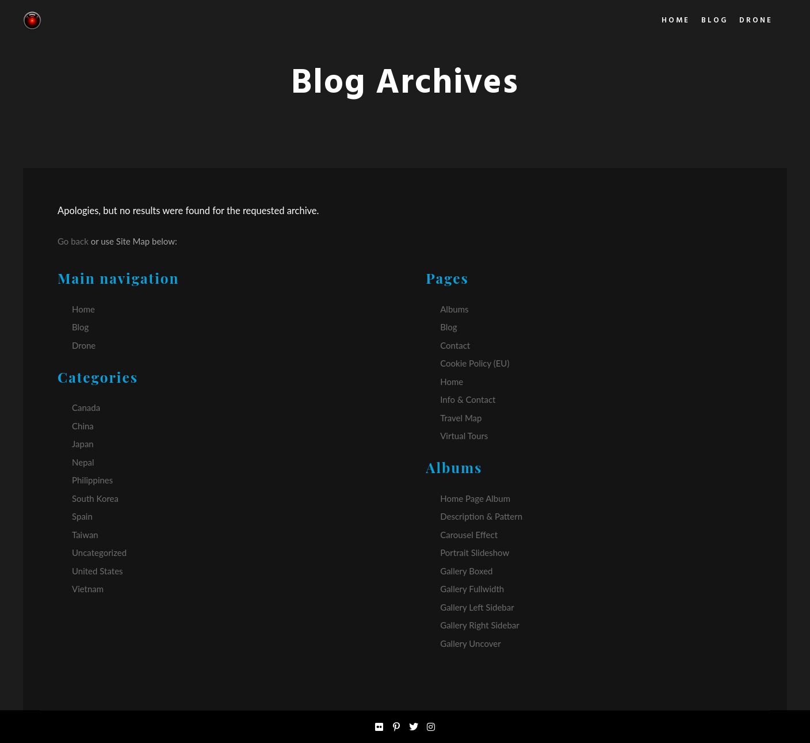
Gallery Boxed (466, 571)
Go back (73, 241)
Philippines (92, 480)
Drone (83, 345)
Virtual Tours (464, 435)
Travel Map (461, 418)
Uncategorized (99, 552)
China (83, 426)
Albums (454, 309)
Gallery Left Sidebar (477, 607)
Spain (82, 516)
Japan (83, 444)
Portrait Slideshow (474, 552)
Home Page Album (475, 498)
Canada (86, 407)
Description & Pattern (481, 516)
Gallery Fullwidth (472, 589)
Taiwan (85, 534)
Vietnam (88, 589)
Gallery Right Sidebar (479, 625)
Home (83, 309)
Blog (80, 327)
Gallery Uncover (470, 643)
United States (97, 571)
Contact (455, 345)
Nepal (83, 462)
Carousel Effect (469, 534)
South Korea (95, 498)
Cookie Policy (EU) (474, 363)
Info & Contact (467, 399)
